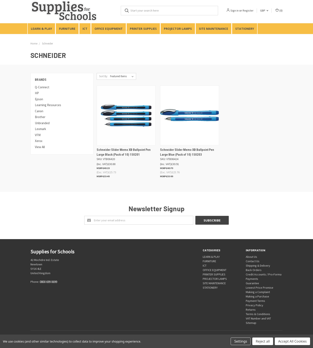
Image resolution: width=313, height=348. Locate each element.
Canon (39, 111)
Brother (40, 117)
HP (37, 93)
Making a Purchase (257, 296)
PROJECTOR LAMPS (178, 29)
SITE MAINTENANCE (213, 29)
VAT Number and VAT (258, 318)
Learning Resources (48, 105)
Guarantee (252, 283)
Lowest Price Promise (259, 287)
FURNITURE (67, 29)
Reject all (263, 341)
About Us (251, 257)
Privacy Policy (254, 305)
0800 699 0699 (48, 282)
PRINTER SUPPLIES (143, 29)
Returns (251, 310)
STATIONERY (244, 29)
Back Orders (254, 270)
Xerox (38, 141)
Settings (240, 341)
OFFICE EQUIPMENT (109, 29)
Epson (39, 99)
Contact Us (252, 261)
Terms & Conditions (258, 314)
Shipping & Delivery (258, 265)
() (279, 10)
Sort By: (103, 76)
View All (40, 147)
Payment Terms (255, 301)
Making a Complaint (258, 292)
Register (248, 10)
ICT (85, 29)
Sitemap (251, 323)
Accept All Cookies (292, 341)
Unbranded (42, 123)
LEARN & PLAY (41, 29)
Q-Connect (42, 87)
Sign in (234, 10)
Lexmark (40, 129)
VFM (38, 135)
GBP (264, 10)
